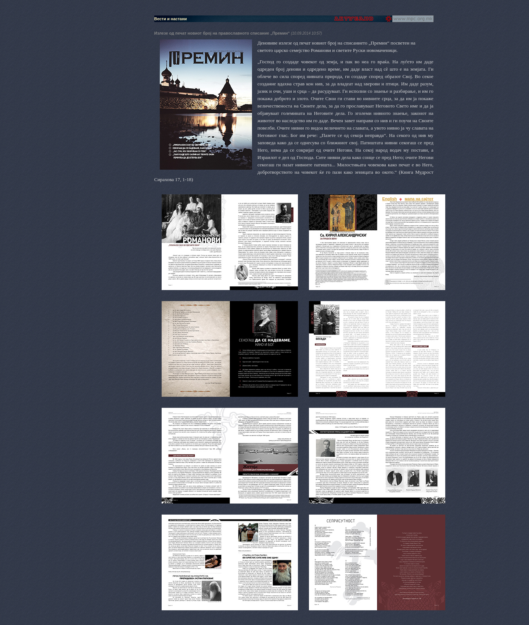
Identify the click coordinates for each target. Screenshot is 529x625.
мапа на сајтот (419, 199)
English (389, 199)
